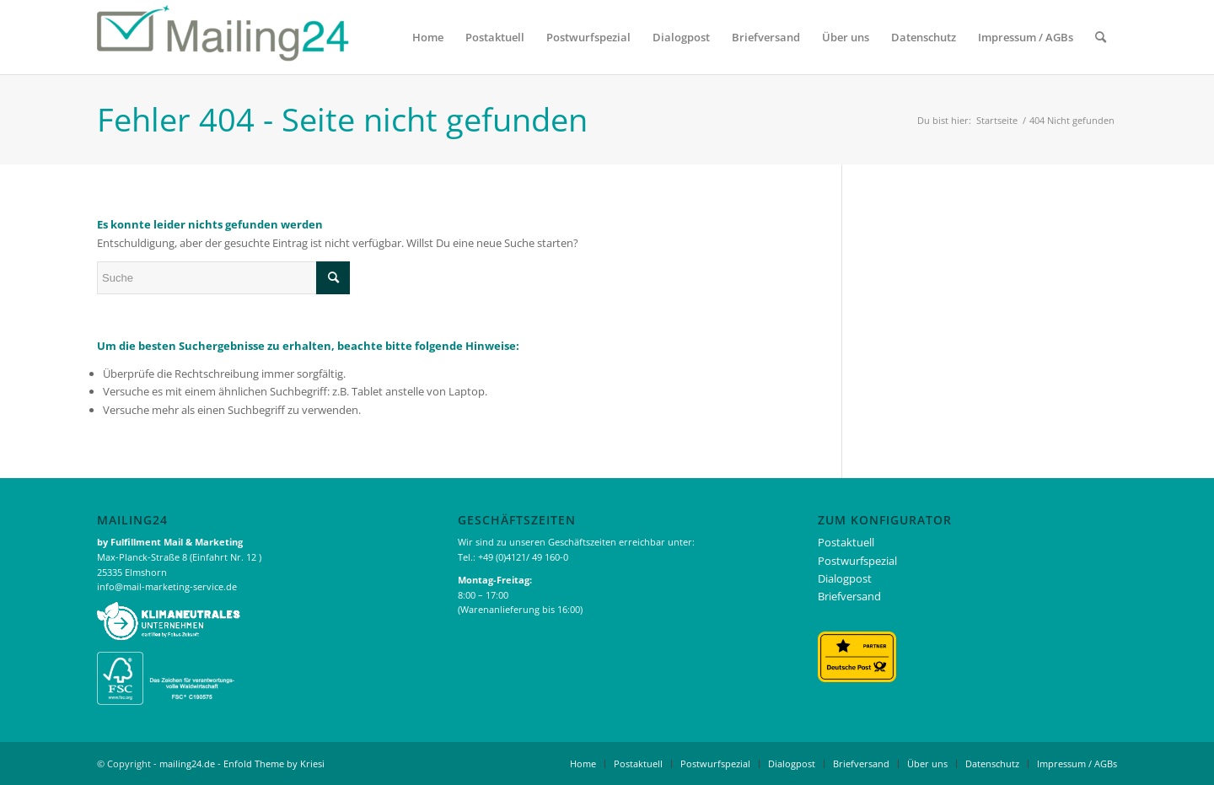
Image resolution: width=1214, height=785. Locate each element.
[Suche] (1100, 37)
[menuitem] (427, 37)
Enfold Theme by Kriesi (274, 763)
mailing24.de (187, 763)
